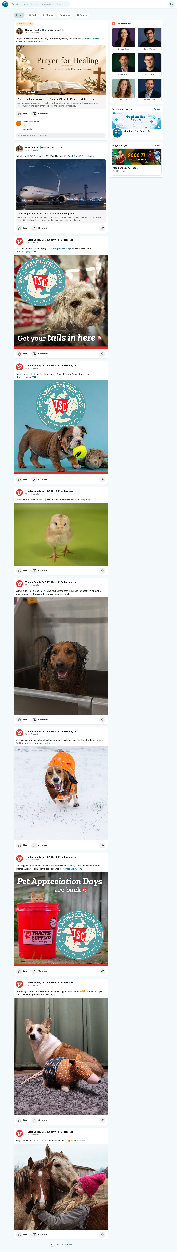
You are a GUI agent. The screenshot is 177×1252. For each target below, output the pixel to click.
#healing (95, 38)
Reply (29, 129)
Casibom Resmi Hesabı (125, 168)
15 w (27, 33)
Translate (35, 33)
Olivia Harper (32, 147)
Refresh (158, 109)
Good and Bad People (137, 131)
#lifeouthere (28, 743)
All (19, 15)
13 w (27, 150)
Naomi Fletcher (33, 30)
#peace (29, 41)
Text (32, 15)
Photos (48, 15)
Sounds (82, 15)
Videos (65, 15)
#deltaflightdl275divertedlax (81, 156)
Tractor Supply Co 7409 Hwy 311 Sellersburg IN (50, 239)
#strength (20, 41)
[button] (40, 4)
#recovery (39, 41)
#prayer (87, 38)
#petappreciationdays (60, 248)
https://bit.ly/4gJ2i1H (26, 251)
